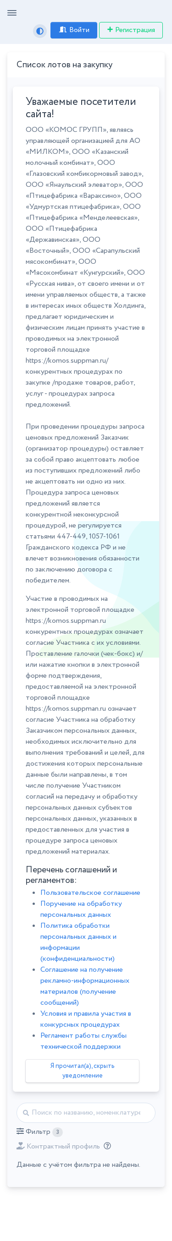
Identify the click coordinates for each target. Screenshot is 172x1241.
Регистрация (131, 30)
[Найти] (86, 1113)
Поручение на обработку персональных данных (81, 909)
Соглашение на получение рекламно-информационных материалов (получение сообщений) (84, 986)
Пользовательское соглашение (90, 892)
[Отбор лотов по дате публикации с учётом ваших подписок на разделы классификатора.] (105, 1146)
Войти (73, 30)
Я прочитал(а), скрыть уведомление (82, 1070)
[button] (40, 1132)
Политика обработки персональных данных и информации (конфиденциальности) (78, 942)
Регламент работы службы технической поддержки (83, 1041)
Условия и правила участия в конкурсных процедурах (85, 1019)
